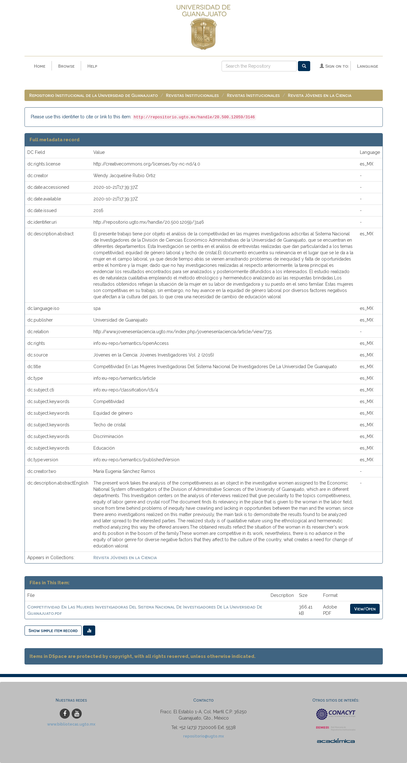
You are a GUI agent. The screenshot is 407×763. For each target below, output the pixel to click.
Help (92, 66)
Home (39, 66)
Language (367, 66)
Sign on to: (334, 66)
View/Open (365, 608)
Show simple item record (53, 630)
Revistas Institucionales (192, 95)
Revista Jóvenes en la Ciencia (319, 95)
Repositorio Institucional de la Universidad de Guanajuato (93, 95)
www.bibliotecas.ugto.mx (71, 724)
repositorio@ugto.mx (203, 736)
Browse (66, 66)
